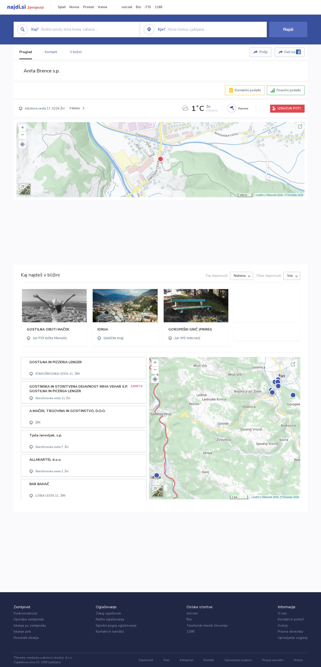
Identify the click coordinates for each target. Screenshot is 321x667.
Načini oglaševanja (110, 619)
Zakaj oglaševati (108, 613)
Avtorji (283, 625)
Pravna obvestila (290, 631)
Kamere (243, 108)
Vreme (102, 7)
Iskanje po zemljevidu (30, 625)
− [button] (22, 135)
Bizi (138, 7)
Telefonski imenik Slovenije (207, 625)
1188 (158, 7)
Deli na (292, 51)
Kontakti (51, 52)
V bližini (76, 52)
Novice (74, 7)
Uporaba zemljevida (29, 619)
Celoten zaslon (300, 126)
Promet (88, 7)
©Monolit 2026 (274, 195)
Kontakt (209, 660)
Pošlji (263, 52)
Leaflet (260, 195)
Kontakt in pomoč (291, 619)
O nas (282, 613)
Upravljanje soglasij (292, 637)
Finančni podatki (289, 90)
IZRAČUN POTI (289, 108)
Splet (62, 7)
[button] (22, 144)
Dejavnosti (146, 660)
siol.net (127, 7)
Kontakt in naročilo (110, 631)
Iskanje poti (22, 631)
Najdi (288, 29)
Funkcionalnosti (25, 613)
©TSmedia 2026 (293, 195)
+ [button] (22, 128)
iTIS (148, 7)
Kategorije (186, 660)
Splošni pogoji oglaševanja (116, 625)
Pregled (25, 52)
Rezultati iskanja (26, 637)
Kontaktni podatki (248, 90)
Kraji (166, 660)
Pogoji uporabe (272, 660)
